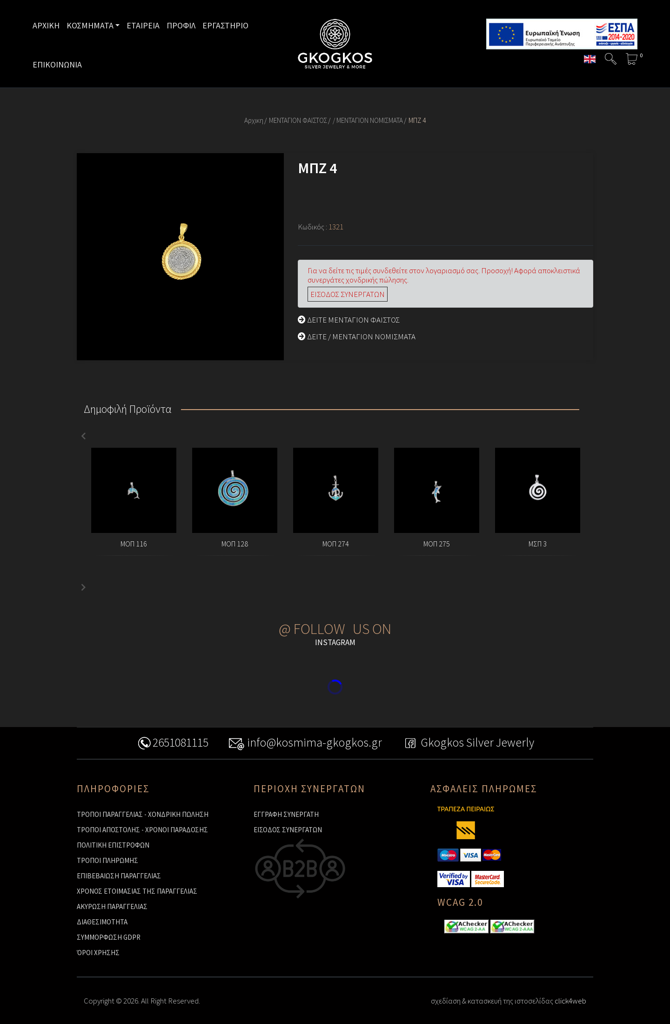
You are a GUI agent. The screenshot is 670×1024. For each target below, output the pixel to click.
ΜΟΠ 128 (234, 543)
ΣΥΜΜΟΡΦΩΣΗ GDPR (109, 937)
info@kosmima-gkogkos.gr (296, 743)
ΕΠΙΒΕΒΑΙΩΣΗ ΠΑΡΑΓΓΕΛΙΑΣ (119, 875)
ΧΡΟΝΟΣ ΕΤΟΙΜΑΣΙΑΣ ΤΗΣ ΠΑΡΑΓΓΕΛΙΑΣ (137, 891)
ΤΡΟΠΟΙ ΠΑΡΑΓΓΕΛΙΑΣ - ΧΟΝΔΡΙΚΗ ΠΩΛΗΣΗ (142, 814)
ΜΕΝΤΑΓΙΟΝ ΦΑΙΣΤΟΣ (298, 120)
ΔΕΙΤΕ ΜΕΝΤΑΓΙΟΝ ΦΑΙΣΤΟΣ (349, 319)
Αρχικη (253, 120)
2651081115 (128, 743)
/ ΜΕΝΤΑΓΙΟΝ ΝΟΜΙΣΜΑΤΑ (368, 120)
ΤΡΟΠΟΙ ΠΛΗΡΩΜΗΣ (107, 860)
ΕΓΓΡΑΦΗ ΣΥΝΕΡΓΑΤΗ (286, 814)
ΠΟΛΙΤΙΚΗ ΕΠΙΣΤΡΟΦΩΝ (113, 845)
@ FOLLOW (312, 629)
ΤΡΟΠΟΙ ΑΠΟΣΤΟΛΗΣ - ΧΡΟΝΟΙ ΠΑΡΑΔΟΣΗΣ (142, 829)
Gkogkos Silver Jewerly (503, 743)
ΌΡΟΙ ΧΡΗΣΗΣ (98, 952)
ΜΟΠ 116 (134, 543)
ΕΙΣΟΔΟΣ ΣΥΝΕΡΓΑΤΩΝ (347, 294)
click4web (570, 1000)
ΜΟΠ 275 (436, 543)
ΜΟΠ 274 (335, 543)
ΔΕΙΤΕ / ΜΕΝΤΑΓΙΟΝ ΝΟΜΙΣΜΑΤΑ (356, 336)
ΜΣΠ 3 (538, 543)
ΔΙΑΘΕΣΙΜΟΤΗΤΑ (102, 921)
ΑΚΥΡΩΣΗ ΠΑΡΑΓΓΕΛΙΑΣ (112, 906)
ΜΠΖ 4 (417, 120)
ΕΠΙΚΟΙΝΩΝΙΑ (57, 64)
